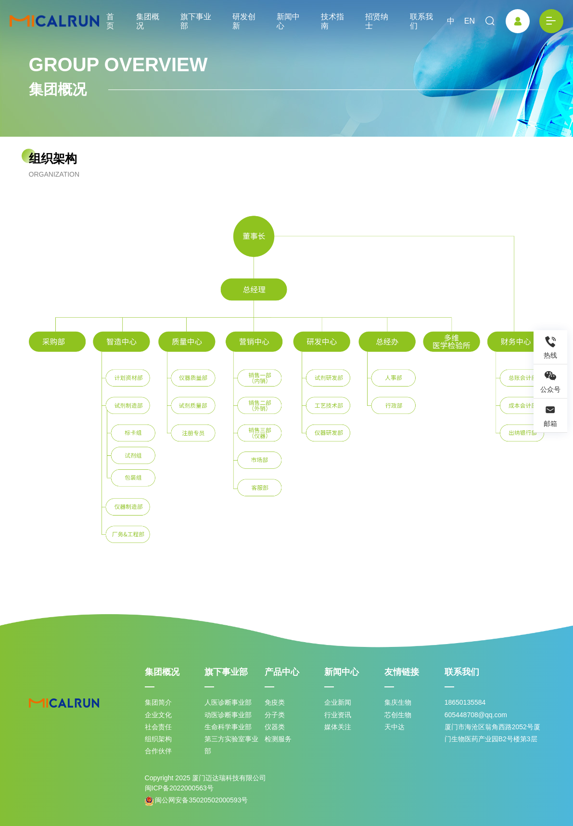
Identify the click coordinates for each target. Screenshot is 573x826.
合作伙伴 (158, 751)
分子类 (275, 715)
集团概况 (147, 21)
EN (469, 21)
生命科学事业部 (228, 727)
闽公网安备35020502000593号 (196, 801)
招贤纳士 (376, 21)
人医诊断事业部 (228, 702)
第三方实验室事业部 (231, 745)
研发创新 (243, 21)
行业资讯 (337, 715)
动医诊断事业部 (228, 715)
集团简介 (158, 702)
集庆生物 (397, 702)
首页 (110, 21)
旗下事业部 (195, 21)
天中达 (394, 727)
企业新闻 (337, 702)
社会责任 (158, 727)
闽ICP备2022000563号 (179, 788)
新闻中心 (288, 21)
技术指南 (332, 21)
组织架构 (158, 739)
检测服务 (278, 739)
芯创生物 (397, 715)
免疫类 (275, 702)
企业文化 (158, 715)
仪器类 (275, 727)
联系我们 (421, 21)
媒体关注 (337, 727)
